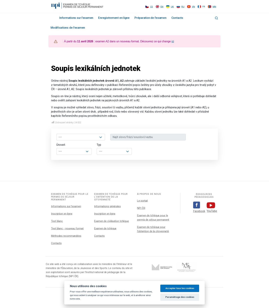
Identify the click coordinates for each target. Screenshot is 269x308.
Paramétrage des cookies (179, 297)
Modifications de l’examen (68, 27)
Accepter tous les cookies (179, 288)
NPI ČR (141, 208)
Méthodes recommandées (66, 235)
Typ (99, 144)
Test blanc (57, 221)
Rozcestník (52, 17)
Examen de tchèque (105, 228)
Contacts (177, 17)
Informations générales (107, 206)
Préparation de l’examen (150, 17)
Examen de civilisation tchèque (111, 221)
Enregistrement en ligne (114, 17)
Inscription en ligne (61, 213)
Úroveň (60, 144)
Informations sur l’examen (76, 17)
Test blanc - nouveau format (67, 228)
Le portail (142, 200)
